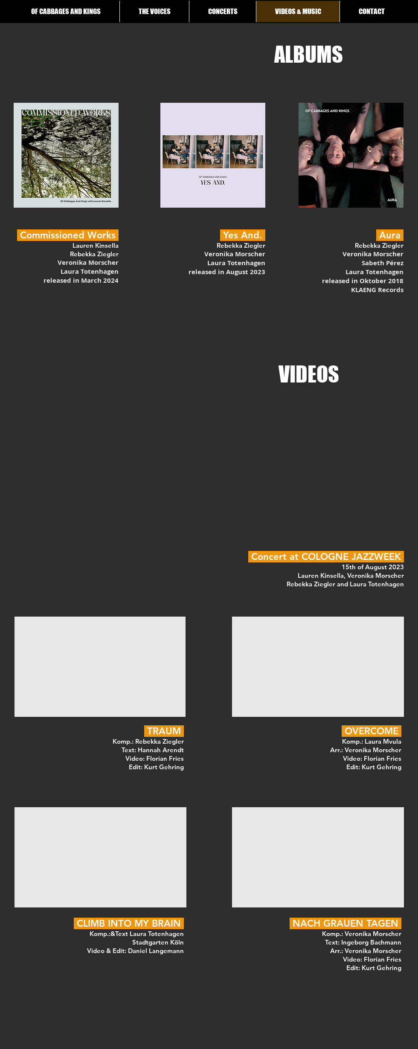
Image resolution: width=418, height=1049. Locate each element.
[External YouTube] (100, 667)
